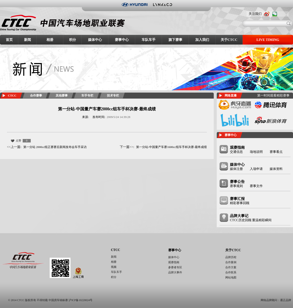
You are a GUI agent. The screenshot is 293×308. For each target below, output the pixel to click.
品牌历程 (230, 257)
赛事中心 (122, 40)
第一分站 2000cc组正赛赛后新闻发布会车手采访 (47, 147)
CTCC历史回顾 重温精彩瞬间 (251, 220)
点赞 (18, 140)
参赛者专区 (175, 267)
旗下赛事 (175, 40)
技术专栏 (113, 95)
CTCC (12, 95)
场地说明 (256, 152)
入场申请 (256, 169)
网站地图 (230, 277)
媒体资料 (276, 169)
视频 (113, 267)
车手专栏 (87, 95)
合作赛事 (36, 95)
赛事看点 (276, 152)
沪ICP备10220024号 (80, 300)
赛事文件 (256, 186)
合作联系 (230, 272)
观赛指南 (237, 147)
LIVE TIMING (267, 40)
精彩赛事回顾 (239, 203)
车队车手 (149, 40)
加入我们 (202, 40)
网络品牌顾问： (270, 300)
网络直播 (231, 95)
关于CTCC (229, 40)
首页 (9, 40)
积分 (72, 40)
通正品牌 (285, 300)
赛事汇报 (237, 199)
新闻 (27, 40)
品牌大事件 (175, 272)
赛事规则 (236, 186)
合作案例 (230, 262)
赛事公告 (237, 182)
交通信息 (236, 152)
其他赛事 (62, 95)
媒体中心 (95, 40)
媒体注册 (236, 169)
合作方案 (230, 267)
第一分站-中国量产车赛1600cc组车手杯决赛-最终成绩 (163, 147)
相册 (49, 40)
